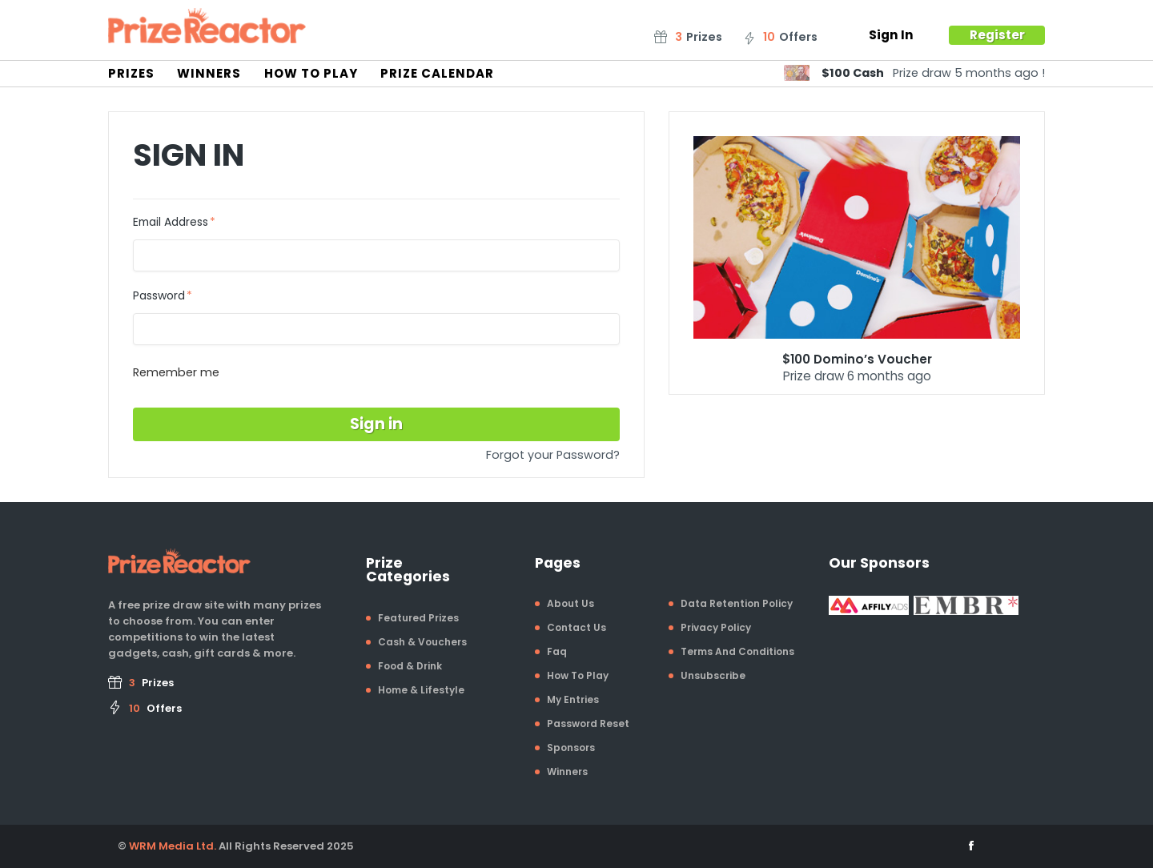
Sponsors (571, 747)
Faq (557, 651)
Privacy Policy (716, 627)
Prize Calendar (437, 73)
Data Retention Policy (737, 603)
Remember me (176, 372)
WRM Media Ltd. (172, 846)
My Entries (573, 699)
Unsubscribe (713, 675)
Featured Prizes (418, 618)
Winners (209, 73)
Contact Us (576, 627)
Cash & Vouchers (422, 642)
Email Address (170, 222)
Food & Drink (410, 666)
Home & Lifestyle (421, 690)
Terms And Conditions (737, 651)
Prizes (131, 73)
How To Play (311, 73)
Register (997, 34)
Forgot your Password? (553, 455)
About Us (570, 603)
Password (159, 296)
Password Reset (588, 723)
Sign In (891, 34)
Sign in (376, 424)
